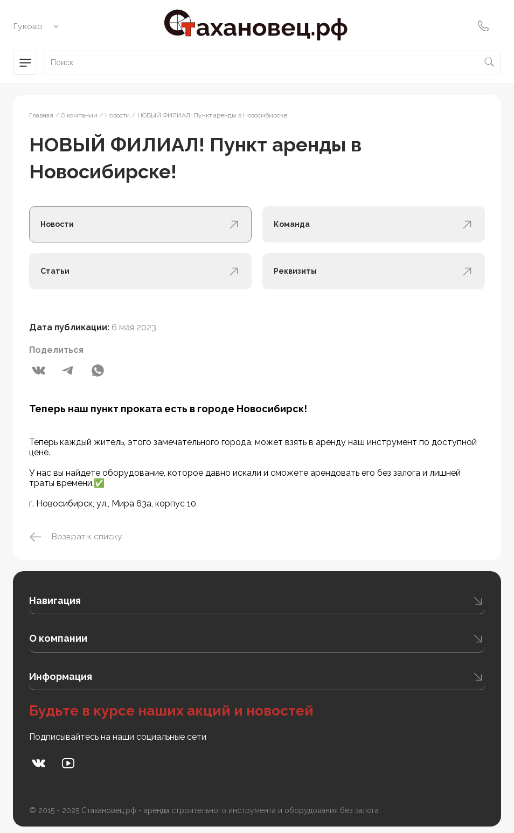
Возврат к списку (76, 537)
